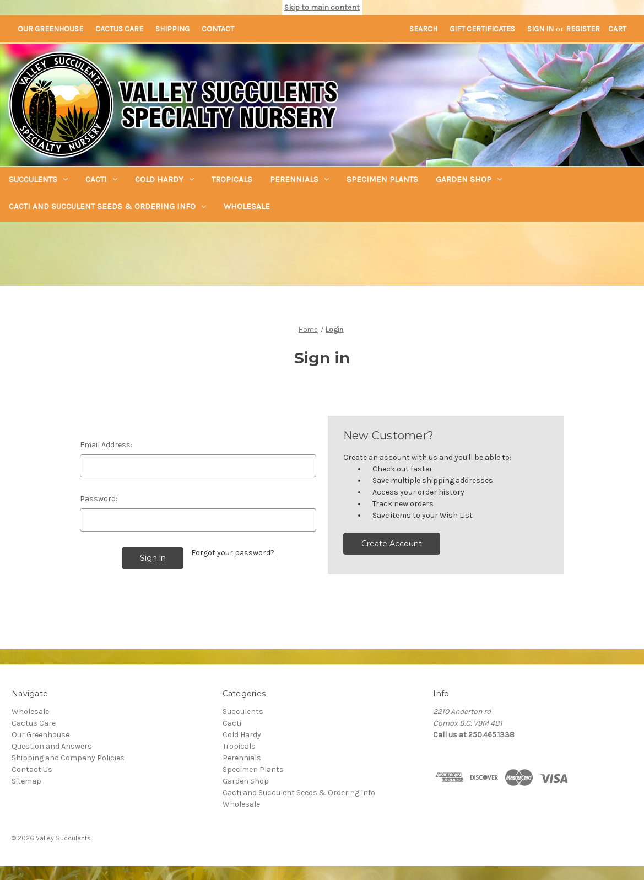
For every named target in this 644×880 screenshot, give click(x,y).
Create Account (391, 544)
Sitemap (26, 779)
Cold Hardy (164, 179)
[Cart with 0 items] (617, 28)
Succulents (38, 179)
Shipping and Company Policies (68, 756)
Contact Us (32, 767)
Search (423, 29)
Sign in (540, 29)
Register (583, 29)
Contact (218, 29)
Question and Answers (52, 744)
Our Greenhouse (50, 29)
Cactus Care (119, 29)
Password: (98, 498)
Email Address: (106, 444)
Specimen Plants (382, 179)
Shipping (172, 29)
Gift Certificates (482, 29)
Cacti (101, 179)
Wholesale (247, 206)
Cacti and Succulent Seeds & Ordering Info (107, 206)
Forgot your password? (232, 552)
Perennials (299, 179)
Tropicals (232, 179)
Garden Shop (469, 179)
